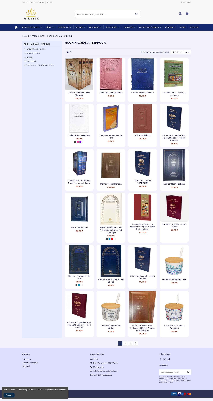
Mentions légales (38, 2)
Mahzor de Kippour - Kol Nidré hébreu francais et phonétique (111, 230)
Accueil (50, 2)
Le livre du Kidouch (142, 135)
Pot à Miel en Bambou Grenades (174, 326)
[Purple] (80, 142)
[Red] (112, 239)
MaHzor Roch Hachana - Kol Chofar (111, 280)
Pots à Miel (30, 61)
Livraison (25, 2)
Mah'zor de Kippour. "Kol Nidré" (79, 277)
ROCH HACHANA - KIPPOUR (37, 44)
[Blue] (109, 239)
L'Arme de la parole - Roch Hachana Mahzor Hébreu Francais (174, 137)
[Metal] (75, 142)
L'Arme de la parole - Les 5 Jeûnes (174, 225)
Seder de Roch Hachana (111, 92)
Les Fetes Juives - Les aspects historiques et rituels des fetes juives (142, 226)
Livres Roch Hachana (35, 49)
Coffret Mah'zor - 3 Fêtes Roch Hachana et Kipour (79, 181)
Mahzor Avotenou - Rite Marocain (79, 93)
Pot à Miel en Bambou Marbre (111, 326)
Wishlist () (185, 2)
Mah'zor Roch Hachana (110, 184)
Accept (9, 395)
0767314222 (98, 367)
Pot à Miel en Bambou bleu (174, 279)
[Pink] (78, 142)
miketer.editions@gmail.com (105, 371)
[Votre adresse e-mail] (172, 372)
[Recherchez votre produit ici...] (137, 13)
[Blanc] (83, 142)
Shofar (28, 57)
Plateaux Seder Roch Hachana (39, 65)
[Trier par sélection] (176, 52)
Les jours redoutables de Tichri (111, 136)
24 (187, 52)
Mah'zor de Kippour (79, 227)
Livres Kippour (32, 53)
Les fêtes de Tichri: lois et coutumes (174, 93)
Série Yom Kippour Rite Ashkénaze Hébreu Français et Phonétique (142, 328)
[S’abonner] (188, 372)
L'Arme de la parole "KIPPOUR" (142, 181)
